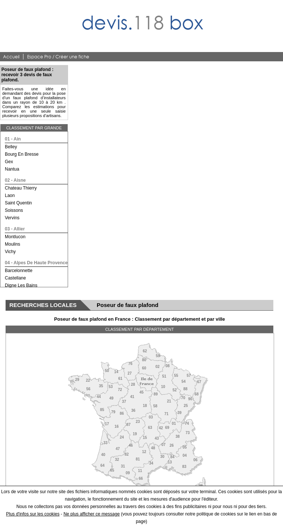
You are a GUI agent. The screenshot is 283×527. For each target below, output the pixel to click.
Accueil (11, 56)
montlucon (15, 236)
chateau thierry (21, 188)
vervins (12, 217)
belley (11, 146)
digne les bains (21, 285)
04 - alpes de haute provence (36, 262)
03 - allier (15, 229)
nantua (12, 169)
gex (9, 161)
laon (10, 195)
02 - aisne (15, 180)
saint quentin (18, 203)
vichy (10, 251)
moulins (12, 244)
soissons (14, 210)
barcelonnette (18, 270)
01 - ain (13, 139)
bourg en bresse (22, 154)
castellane (15, 278)
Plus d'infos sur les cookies (33, 514)
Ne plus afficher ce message (92, 514)
